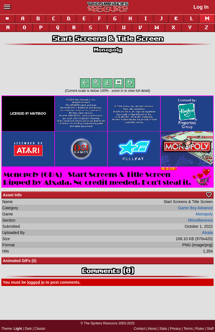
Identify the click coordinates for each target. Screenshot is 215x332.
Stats (163, 329)
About (152, 329)
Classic (39, 329)
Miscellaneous (200, 221)
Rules (199, 329)
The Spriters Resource (101, 323)
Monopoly (107, 49)
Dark (28, 329)
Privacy (175, 329)
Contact (139, 329)
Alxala (207, 233)
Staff (210, 329)
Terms (188, 329)
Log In (201, 7)
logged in (36, 283)
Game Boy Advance (195, 209)
